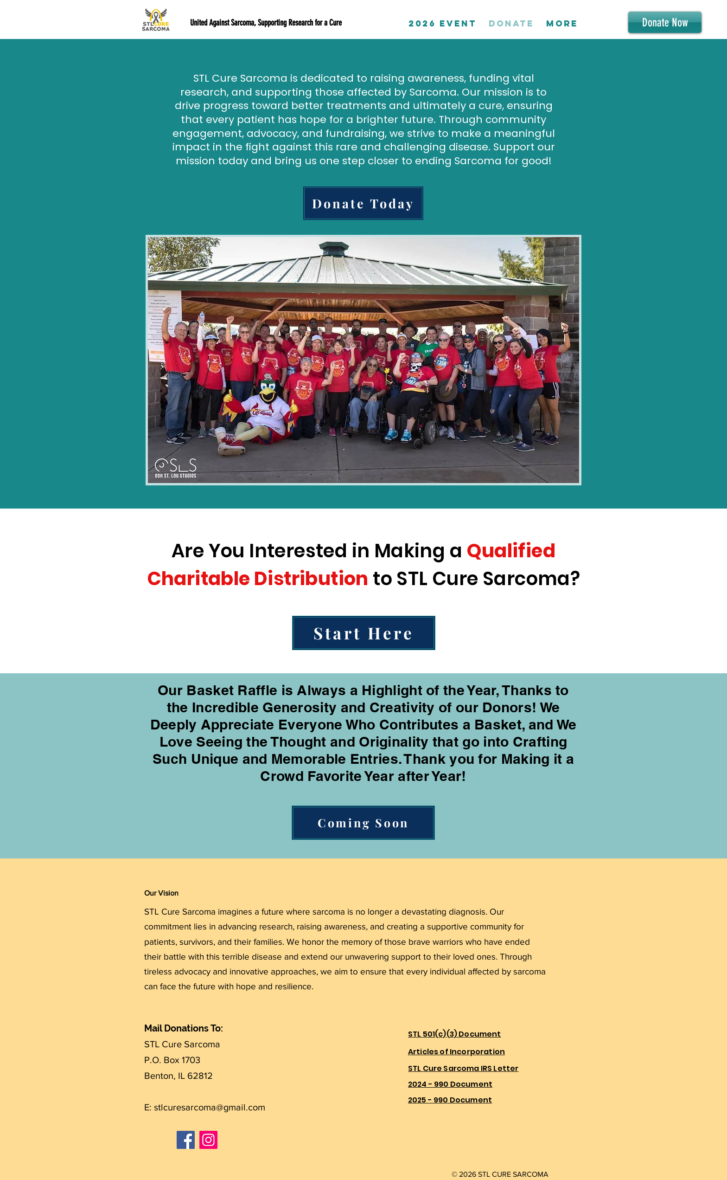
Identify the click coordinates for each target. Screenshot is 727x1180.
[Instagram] (208, 1140)
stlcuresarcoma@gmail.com (209, 1107)
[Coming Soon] (363, 823)
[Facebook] (186, 1140)
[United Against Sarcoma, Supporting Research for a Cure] (260, 23)
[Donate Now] (664, 22)
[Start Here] (363, 633)
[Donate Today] (363, 203)
